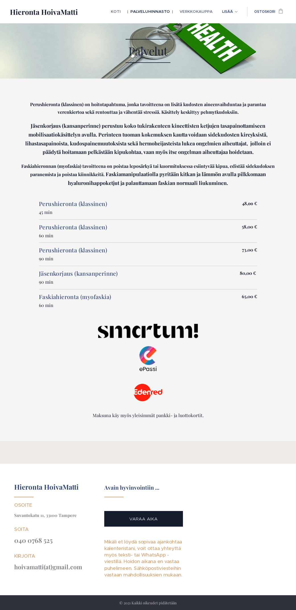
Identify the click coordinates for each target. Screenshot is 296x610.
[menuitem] (125, 12)
